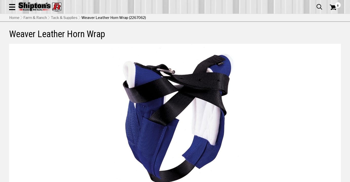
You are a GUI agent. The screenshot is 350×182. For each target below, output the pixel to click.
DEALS (331, 37)
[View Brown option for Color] (281, 134)
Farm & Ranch (124, 37)
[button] (193, 18)
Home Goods (158, 37)
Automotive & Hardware (83, 37)
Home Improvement (196, 37)
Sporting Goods (305, 37)
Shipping (249, 157)
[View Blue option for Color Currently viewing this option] (246, 134)
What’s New (312, 3)
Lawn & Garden (238, 37)
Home (14, 49)
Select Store (305, 157)
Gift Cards (290, 3)
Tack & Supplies (64, 49)
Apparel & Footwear (34, 37)
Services (334, 3)
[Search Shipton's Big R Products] (158, 18)
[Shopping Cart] (332, 18)
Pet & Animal (270, 37)
